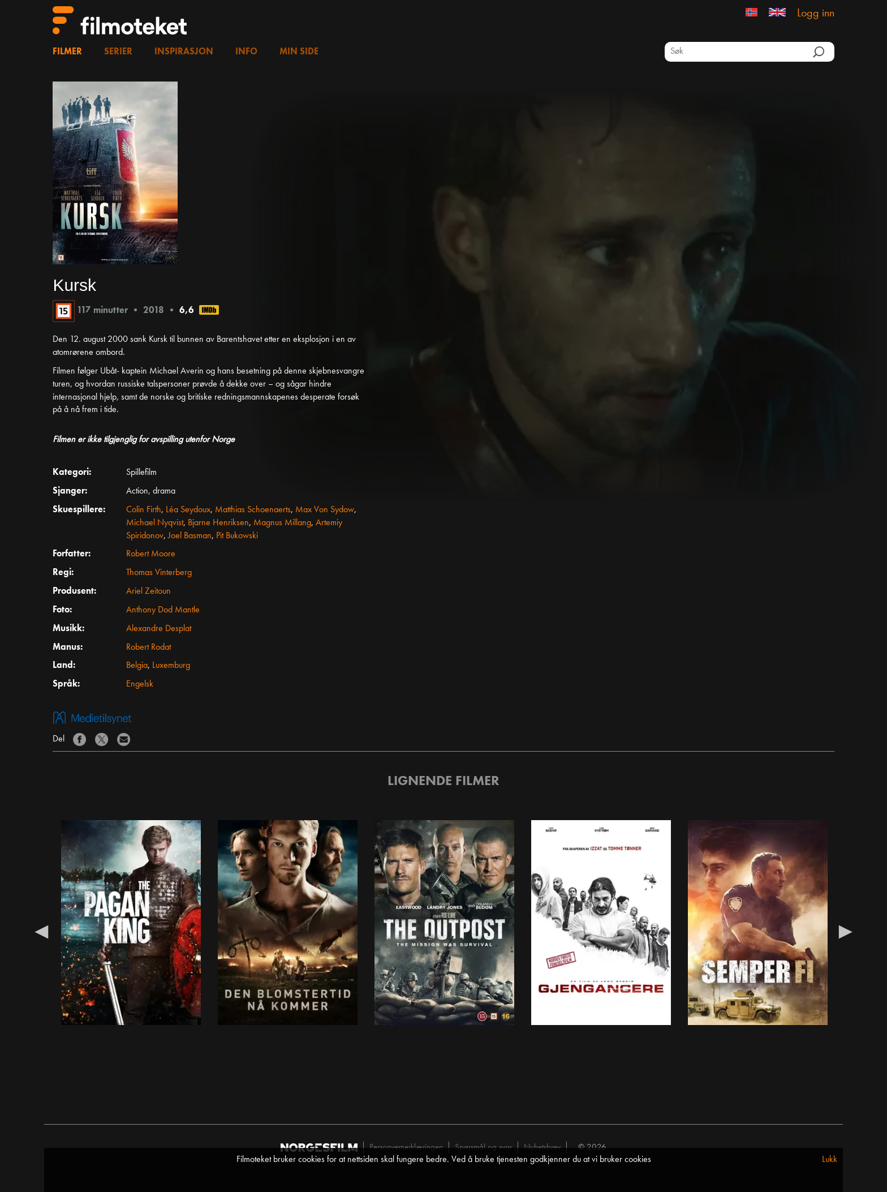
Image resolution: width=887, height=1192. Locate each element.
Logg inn (815, 13)
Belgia (137, 665)
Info (246, 52)
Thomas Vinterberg (159, 572)
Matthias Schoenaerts (253, 509)
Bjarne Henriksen (218, 523)
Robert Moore (150, 554)
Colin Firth (143, 509)
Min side (298, 52)
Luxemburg (171, 665)
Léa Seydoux (188, 509)
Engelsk (139, 684)
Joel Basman (190, 536)
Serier (118, 52)
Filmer (67, 52)
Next (845, 931)
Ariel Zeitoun (148, 591)
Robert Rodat (148, 647)
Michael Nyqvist (154, 523)
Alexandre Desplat (158, 628)
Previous (41, 931)
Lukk (829, 1159)
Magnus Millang (282, 523)
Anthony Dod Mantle (163, 610)
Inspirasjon (183, 52)
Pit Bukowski (237, 536)
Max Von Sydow (324, 509)
